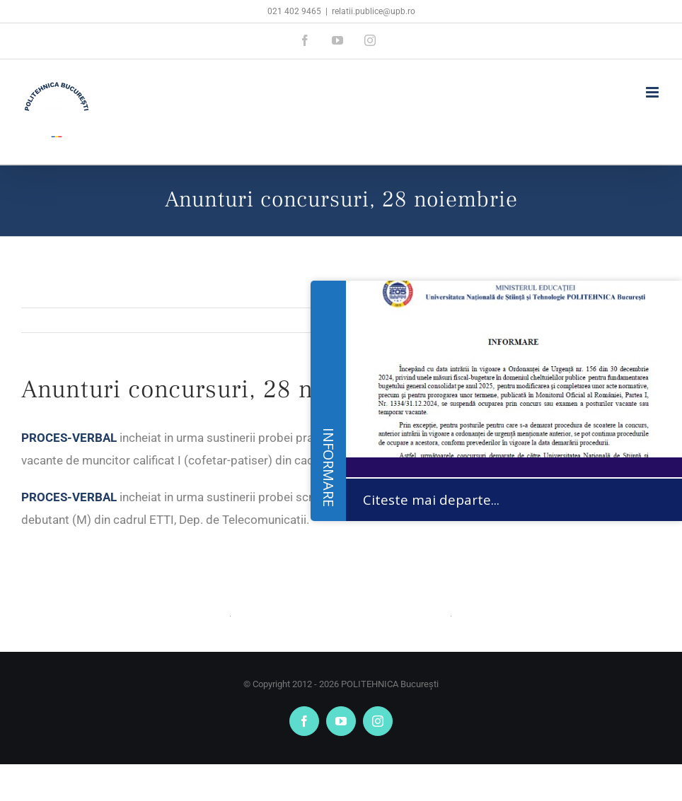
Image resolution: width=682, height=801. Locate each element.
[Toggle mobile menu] (653, 92)
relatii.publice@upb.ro (373, 11)
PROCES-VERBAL (69, 438)
